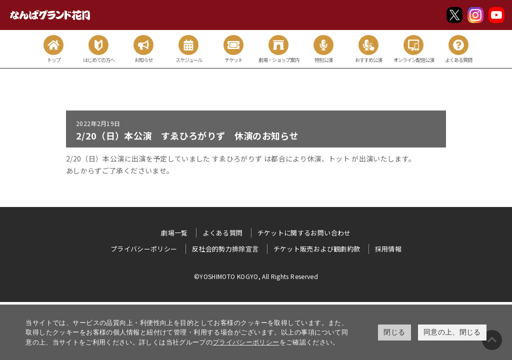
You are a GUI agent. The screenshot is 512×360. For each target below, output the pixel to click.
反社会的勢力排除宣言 (225, 249)
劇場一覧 (174, 233)
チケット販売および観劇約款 (317, 249)
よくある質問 (222, 233)
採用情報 (388, 249)
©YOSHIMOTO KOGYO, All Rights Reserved (256, 276)
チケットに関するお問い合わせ (304, 233)
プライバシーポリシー (246, 342)
